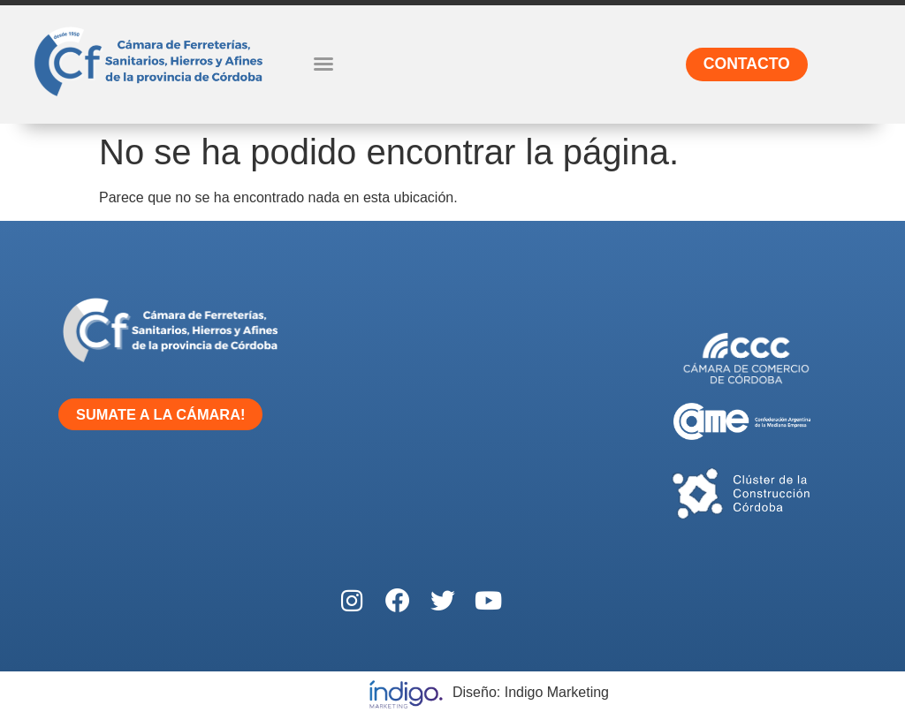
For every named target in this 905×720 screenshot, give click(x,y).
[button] (323, 64)
